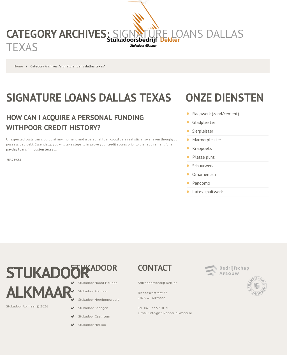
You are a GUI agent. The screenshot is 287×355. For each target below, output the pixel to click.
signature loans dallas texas (88, 97)
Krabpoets (202, 148)
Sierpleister (202, 131)
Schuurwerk (203, 165)
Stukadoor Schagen (93, 308)
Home (18, 66)
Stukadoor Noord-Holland (97, 283)
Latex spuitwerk (207, 191)
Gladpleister (203, 122)
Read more (13, 159)
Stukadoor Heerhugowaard (98, 299)
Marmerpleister (206, 139)
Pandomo (201, 183)
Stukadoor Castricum (94, 316)
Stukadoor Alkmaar (47, 282)
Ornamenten (204, 174)
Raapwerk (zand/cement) (215, 113)
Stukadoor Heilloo (92, 325)
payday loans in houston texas (29, 149)
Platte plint (203, 157)
